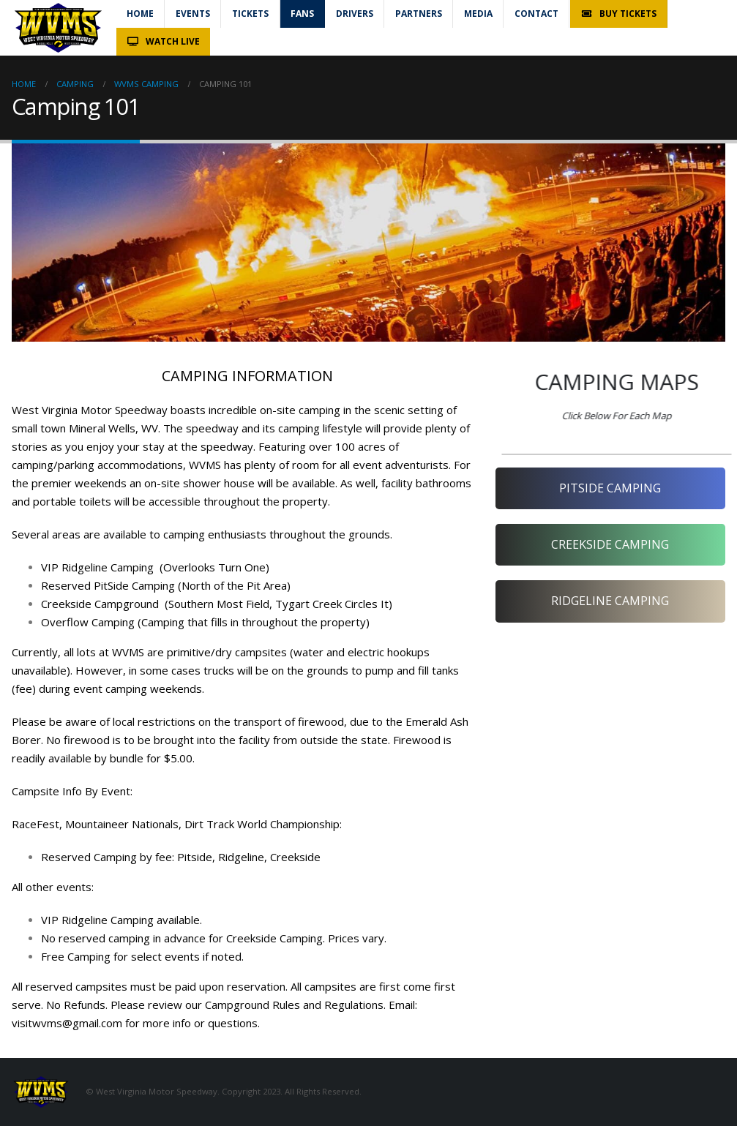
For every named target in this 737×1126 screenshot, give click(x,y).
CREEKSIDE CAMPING (610, 544)
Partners (418, 13)
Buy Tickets (618, 13)
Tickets (250, 13)
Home (140, 13)
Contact (536, 13)
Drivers (354, 13)
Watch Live (163, 41)
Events (193, 13)
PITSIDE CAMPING (610, 488)
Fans (302, 13)
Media (478, 13)
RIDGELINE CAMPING (610, 601)
